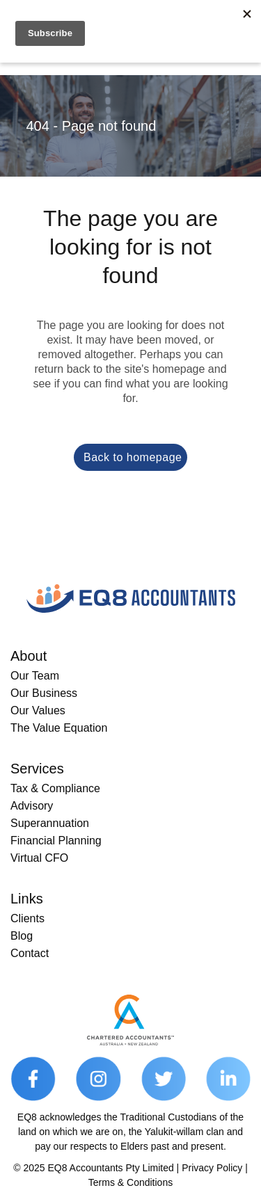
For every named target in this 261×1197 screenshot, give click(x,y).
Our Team (34, 676)
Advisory (31, 806)
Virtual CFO (39, 858)
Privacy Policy (212, 1167)
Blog (21, 936)
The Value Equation (58, 728)
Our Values (37, 710)
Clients (27, 918)
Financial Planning (56, 840)
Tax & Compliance (55, 788)
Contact (29, 953)
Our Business (43, 693)
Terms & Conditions (130, 1182)
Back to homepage (133, 457)
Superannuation (49, 823)
